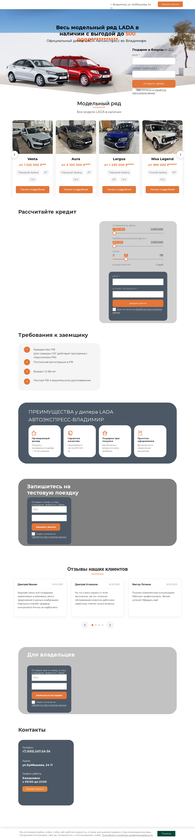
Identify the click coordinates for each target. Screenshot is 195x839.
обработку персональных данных (49, 537)
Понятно (166, 833)
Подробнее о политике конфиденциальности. (127, 835)
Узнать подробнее (23, 189)
